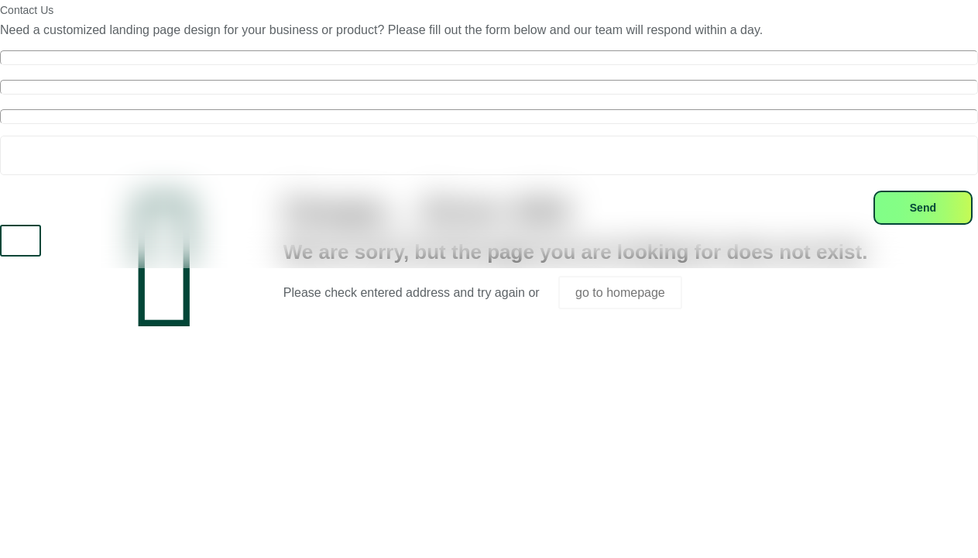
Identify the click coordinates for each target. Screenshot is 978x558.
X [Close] (20, 240)
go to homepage (620, 292)
